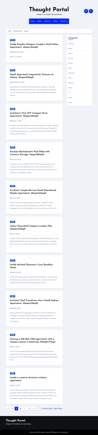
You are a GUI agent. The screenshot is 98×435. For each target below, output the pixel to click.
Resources (64, 21)
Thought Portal (49, 10)
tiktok (70, 88)
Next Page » (58, 408)
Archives (47, 21)
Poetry (70, 78)
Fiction (70, 58)
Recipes (71, 83)
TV (69, 93)
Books (70, 48)
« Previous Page (46, 408)
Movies (70, 63)
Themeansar (64, 432)
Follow (55, 21)
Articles (71, 43)
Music (70, 68)
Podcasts (71, 73)
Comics (70, 53)
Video (12, 40)
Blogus (54, 432)
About (39, 21)
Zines (70, 102)
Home (32, 21)
